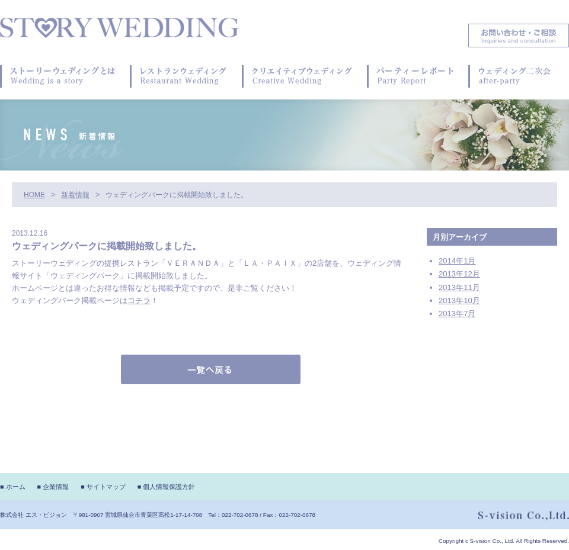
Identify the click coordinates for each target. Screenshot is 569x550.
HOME (34, 195)
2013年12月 (459, 273)
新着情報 (75, 195)
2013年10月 (459, 300)
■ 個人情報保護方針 (167, 486)
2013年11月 (459, 287)
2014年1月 (457, 260)
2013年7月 (457, 313)
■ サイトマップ (103, 486)
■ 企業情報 (53, 486)
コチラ (139, 300)
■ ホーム (12, 486)
